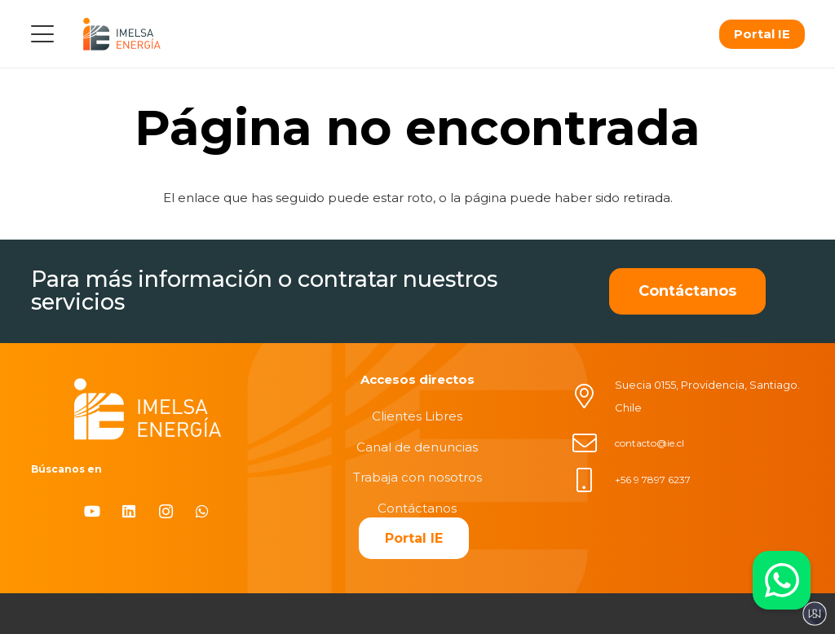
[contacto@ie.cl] (593, 443)
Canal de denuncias (417, 447)
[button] (42, 34)
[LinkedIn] (129, 511)
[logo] (121, 33)
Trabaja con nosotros (417, 477)
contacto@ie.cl (649, 443)
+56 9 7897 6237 (653, 479)
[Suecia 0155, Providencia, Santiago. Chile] (593, 396)
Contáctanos (417, 508)
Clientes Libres (417, 416)
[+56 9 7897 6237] (593, 480)
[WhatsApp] (202, 511)
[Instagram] (166, 511)
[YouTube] (92, 511)
